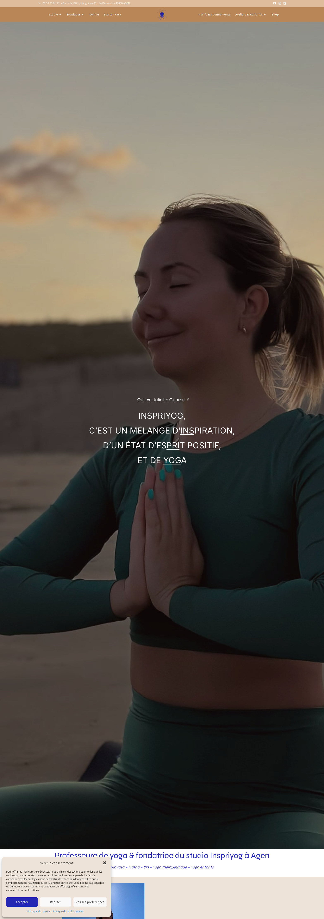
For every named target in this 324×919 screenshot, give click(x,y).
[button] (104, 863)
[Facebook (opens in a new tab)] (274, 3)
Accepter (22, 902)
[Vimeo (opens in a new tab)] (284, 3)
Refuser (55, 902)
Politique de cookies (39, 911)
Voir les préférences (90, 902)
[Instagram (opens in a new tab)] (279, 3)
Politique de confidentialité (67, 911)
